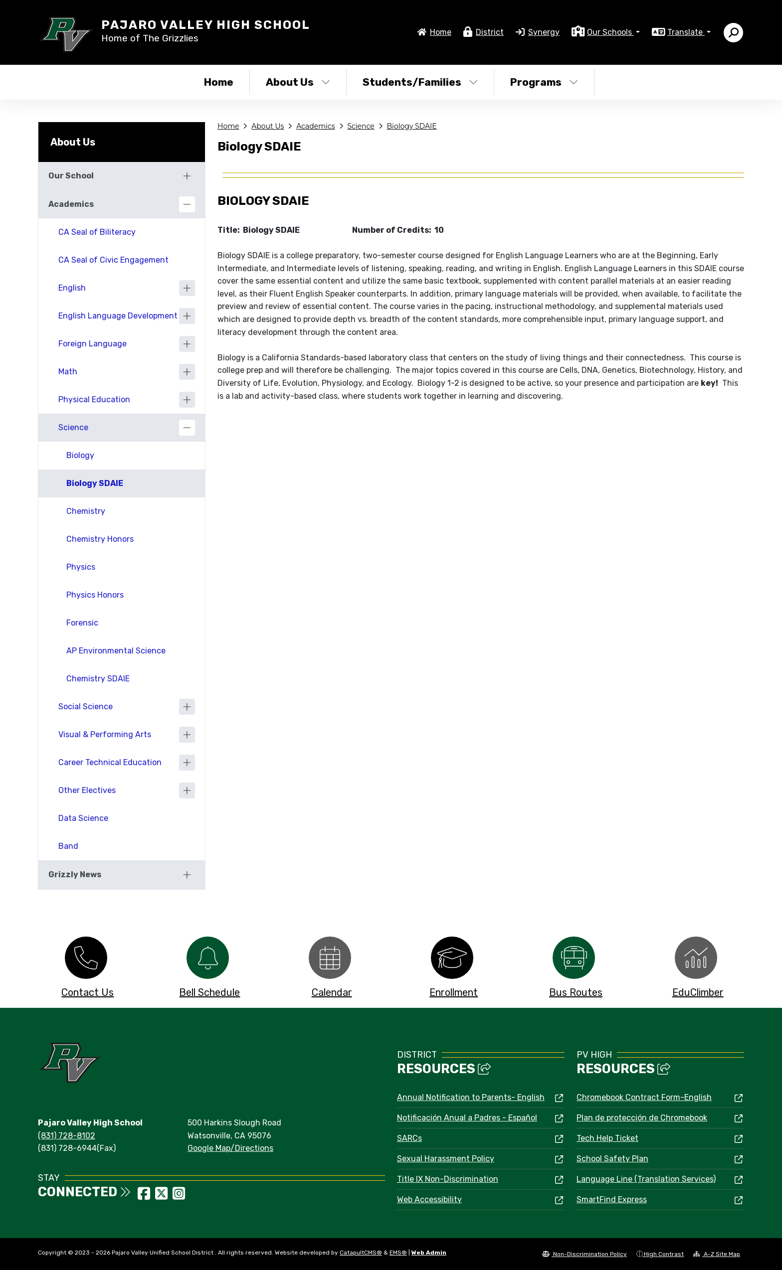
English (72, 288)
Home (440, 32)
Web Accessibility (429, 1199)
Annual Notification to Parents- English (471, 1097)
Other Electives (87, 790)
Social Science (85, 706)
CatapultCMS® (361, 1252)
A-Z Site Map (716, 1254)
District (490, 32)
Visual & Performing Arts (104, 734)
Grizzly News (74, 874)
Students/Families (420, 82)
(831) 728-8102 (66, 1135)
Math (67, 371)
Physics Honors (95, 595)
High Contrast (664, 1254)
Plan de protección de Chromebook (642, 1117)
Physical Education (94, 399)
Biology (80, 455)
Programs (544, 82)
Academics (315, 126)
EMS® (398, 1252)
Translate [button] (686, 32)
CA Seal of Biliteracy (97, 232)
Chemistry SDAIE (98, 678)
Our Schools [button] (610, 32)
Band (68, 846)
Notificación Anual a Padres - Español (467, 1117)
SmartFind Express (612, 1199)
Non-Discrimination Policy (584, 1254)
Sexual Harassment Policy (445, 1158)
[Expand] (187, 176)
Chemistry (85, 511)
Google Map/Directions (230, 1148)
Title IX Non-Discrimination (447, 1179)
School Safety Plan (612, 1158)
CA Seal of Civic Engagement (113, 260)
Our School (71, 175)
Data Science (83, 818)
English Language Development (118, 315)
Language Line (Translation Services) (646, 1179)
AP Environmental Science (116, 650)
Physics (80, 567)
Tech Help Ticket (607, 1138)
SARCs (409, 1138)
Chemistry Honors (100, 539)
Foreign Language (92, 343)
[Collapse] (187, 204)
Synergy (544, 32)
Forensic (82, 623)
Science (360, 126)
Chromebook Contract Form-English (644, 1097)
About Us (298, 82)
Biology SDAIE (412, 126)
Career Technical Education (110, 762)
